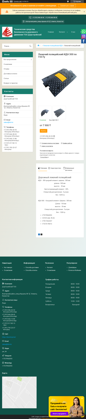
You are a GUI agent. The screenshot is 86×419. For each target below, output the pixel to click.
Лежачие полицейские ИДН (53, 45)
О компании (8, 64)
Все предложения (10, 59)
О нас (73, 32)
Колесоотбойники (75, 270)
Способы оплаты (31, 270)
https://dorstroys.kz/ (9, 337)
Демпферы (72, 267)
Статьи (6, 78)
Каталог (62, 32)
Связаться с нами (67, 6)
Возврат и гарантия (10, 83)
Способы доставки (32, 267)
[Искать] (30, 46)
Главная (51, 32)
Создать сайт (18, 1)
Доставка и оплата (10, 74)
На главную (8, 267)
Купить (43, 131)
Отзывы (6, 69)
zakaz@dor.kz (8, 122)
